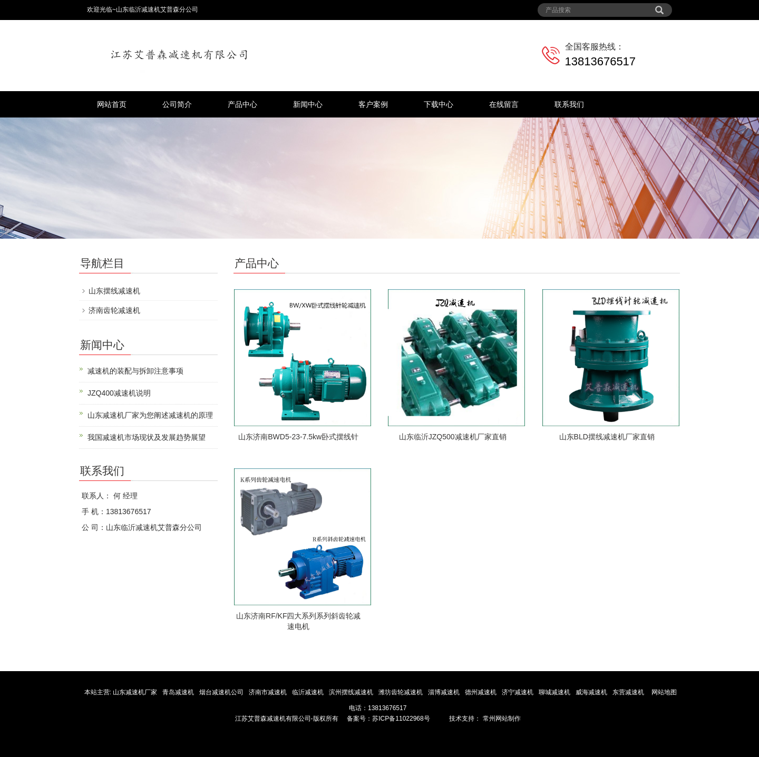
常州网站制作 (500, 718)
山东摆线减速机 (114, 291)
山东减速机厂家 (136, 692)
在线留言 (504, 104)
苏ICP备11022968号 (401, 718)
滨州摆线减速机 (352, 692)
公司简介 (177, 104)
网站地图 (664, 692)
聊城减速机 (555, 692)
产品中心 (242, 104)
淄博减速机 (444, 692)
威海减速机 (592, 692)
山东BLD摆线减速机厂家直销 (607, 436)
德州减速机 (481, 692)
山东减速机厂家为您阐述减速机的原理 (150, 415)
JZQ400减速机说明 (119, 393)
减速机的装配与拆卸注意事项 (135, 371)
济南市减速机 (268, 692)
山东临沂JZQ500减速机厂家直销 (453, 436)
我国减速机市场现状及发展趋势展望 (146, 437)
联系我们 (569, 104)
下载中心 (438, 104)
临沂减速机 (308, 692)
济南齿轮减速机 (114, 310)
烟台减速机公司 (222, 692)
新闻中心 (308, 104)
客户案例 (373, 104)
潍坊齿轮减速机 (401, 692)
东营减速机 (629, 692)
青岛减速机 (179, 692)
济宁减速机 (518, 692)
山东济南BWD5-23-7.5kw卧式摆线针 (298, 436)
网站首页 (111, 104)
